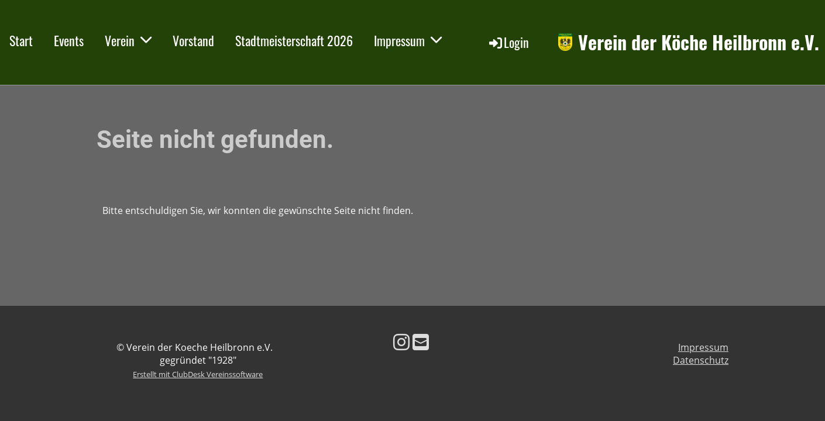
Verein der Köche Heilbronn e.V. (698, 42)
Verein (128, 40)
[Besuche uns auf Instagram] (401, 341)
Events (69, 40)
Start (21, 40)
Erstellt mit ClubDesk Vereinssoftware (198, 374)
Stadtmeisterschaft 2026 (294, 40)
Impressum (408, 40)
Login (508, 42)
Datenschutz (700, 360)
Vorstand (193, 40)
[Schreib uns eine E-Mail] (420, 341)
